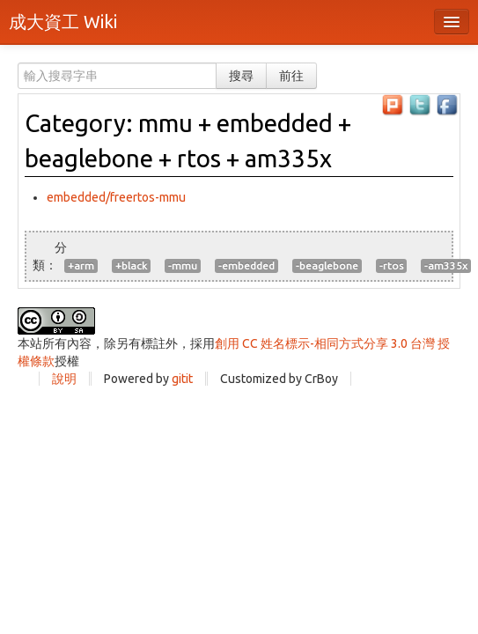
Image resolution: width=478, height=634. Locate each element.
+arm (81, 265)
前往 (291, 76)
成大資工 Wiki (63, 21)
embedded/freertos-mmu (116, 197)
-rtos (391, 265)
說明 (64, 379)
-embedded (246, 265)
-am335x (445, 265)
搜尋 (241, 76)
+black (131, 265)
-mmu (182, 265)
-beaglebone (327, 265)
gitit (182, 379)
